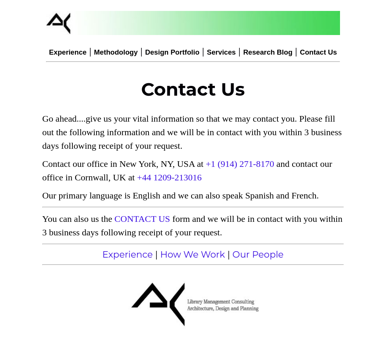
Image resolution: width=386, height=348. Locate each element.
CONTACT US (142, 219)
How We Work (192, 254)
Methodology (116, 52)
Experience (68, 52)
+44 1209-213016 (169, 177)
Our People (258, 254)
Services (221, 52)
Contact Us (318, 52)
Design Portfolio (172, 52)
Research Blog (268, 52)
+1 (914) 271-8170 (240, 164)
